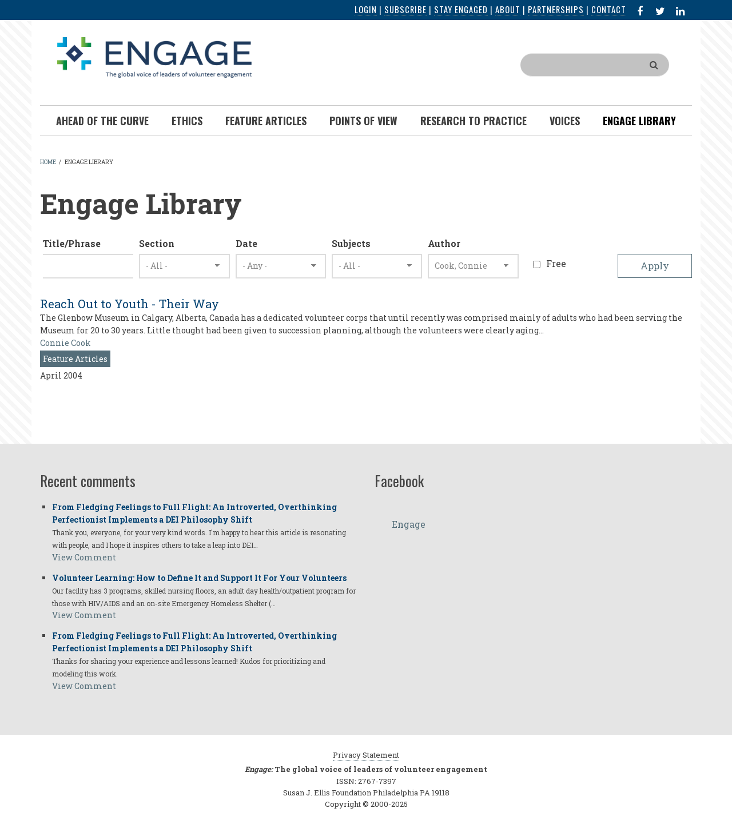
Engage (408, 524)
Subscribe (405, 9)
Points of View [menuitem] (363, 120)
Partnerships (556, 9)
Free (556, 263)
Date (246, 243)
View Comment (84, 557)
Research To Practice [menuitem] (473, 120)
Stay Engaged (461, 9)
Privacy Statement (366, 755)
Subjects (351, 243)
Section (156, 243)
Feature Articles (75, 358)
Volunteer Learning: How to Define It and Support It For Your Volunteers (199, 577)
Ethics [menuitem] (187, 120)
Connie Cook (65, 342)
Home (48, 162)
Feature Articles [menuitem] (266, 120)
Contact (608, 9)
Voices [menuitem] (565, 120)
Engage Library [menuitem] (639, 120)
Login (366, 9)
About (507, 9)
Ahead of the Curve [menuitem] (102, 120)
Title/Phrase (72, 243)
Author (444, 243)
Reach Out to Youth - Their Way (129, 303)
